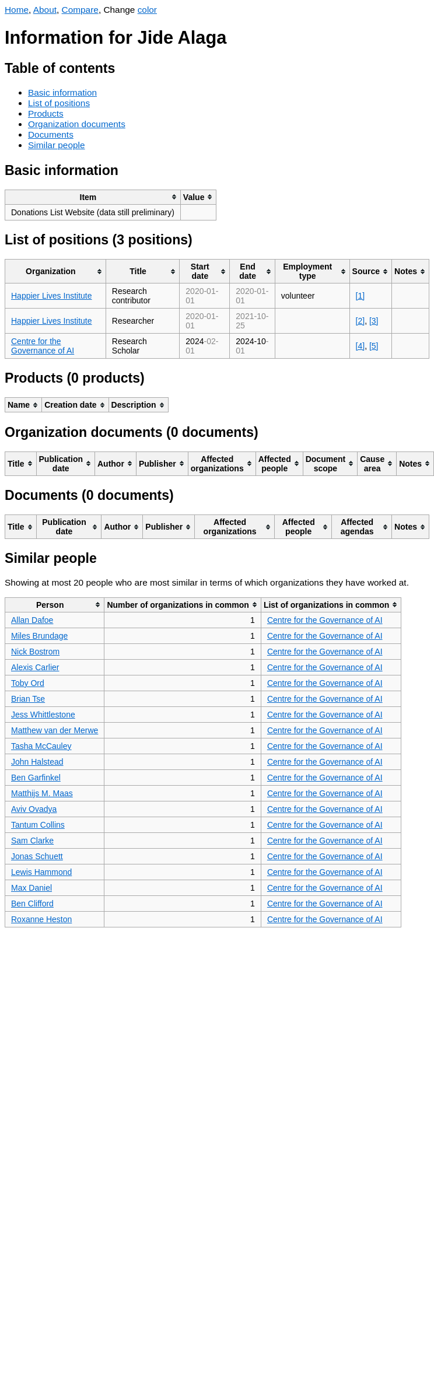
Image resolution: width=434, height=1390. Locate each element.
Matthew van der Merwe (54, 730)
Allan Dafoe (32, 620)
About (45, 10)
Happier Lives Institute (51, 295)
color (147, 10)
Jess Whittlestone (43, 714)
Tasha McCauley (41, 746)
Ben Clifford (32, 903)
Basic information (62, 92)
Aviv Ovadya (34, 809)
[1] (360, 295)
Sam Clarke (32, 840)
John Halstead (37, 761)
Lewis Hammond (41, 872)
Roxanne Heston (41, 919)
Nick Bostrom (35, 651)
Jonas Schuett (37, 856)
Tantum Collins (38, 824)
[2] (360, 320)
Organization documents (76, 124)
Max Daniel (31, 887)
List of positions (59, 103)
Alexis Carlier (35, 667)
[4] (360, 346)
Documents (51, 134)
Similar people (56, 145)
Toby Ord (27, 683)
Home (17, 10)
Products (46, 113)
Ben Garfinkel (36, 777)
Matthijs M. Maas (42, 793)
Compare (80, 10)
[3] (374, 320)
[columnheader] (93, 197)
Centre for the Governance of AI (42, 346)
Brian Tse (28, 698)
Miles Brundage (39, 635)
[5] (374, 346)
